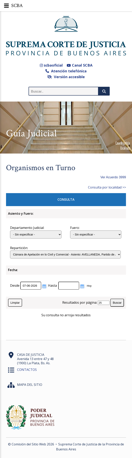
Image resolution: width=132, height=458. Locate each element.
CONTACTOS (27, 369)
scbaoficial (51, 65)
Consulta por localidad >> (107, 187)
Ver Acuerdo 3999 (113, 177)
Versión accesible (66, 76)
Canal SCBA (79, 65)
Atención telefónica (66, 71)
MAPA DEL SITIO (29, 384)
